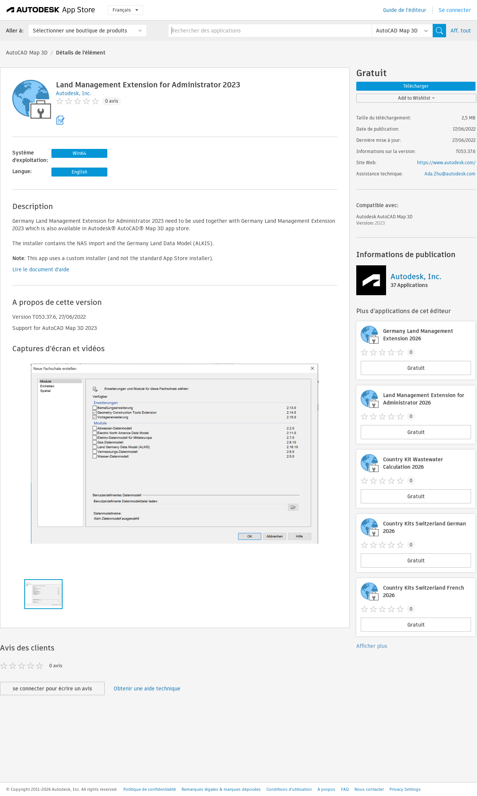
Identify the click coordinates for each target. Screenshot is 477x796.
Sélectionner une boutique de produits (80, 30)
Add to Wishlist (416, 98)
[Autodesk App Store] (51, 10)
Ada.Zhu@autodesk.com (450, 174)
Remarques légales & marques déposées (221, 789)
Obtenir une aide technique (147, 688)
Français (125, 10)
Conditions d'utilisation (289, 789)
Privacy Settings (405, 789)
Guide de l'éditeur (404, 10)
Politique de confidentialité (149, 789)
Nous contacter (369, 789)
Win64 (79, 153)
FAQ (345, 789)
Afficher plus (371, 646)
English (79, 172)
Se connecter (455, 10)
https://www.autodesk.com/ (446, 162)
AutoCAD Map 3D (27, 52)
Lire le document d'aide (40, 269)
